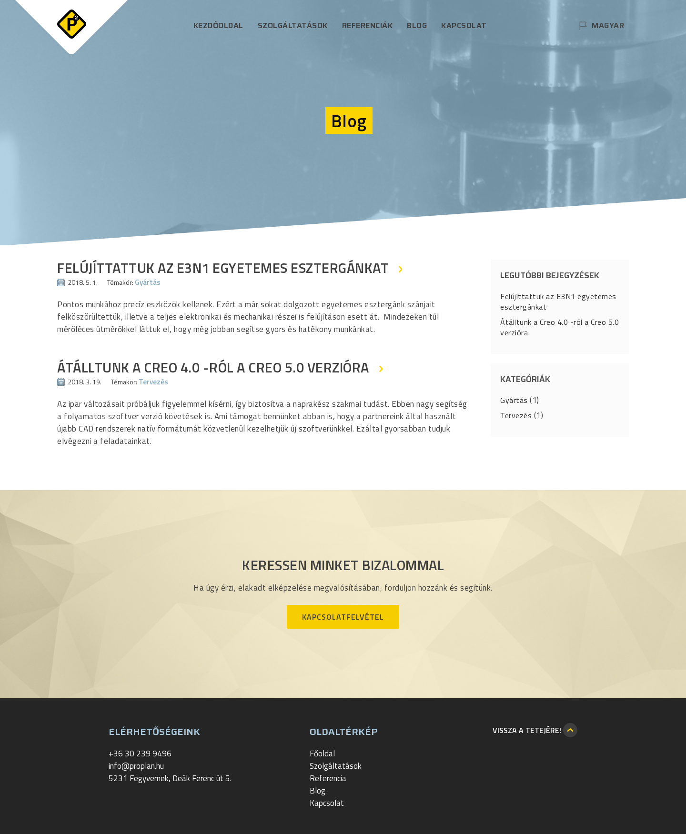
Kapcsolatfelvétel (343, 617)
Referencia (328, 778)
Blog (417, 25)
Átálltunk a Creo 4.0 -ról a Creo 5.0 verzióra (559, 327)
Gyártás (148, 282)
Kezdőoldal (218, 25)
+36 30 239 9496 (140, 753)
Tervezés (153, 381)
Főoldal (322, 753)
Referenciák (367, 25)
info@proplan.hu (136, 766)
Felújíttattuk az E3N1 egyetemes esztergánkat (558, 301)
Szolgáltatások (293, 25)
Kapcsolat (464, 25)
